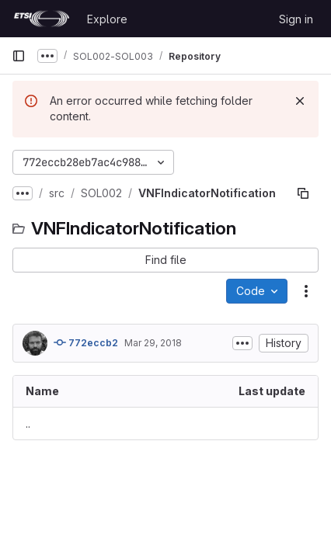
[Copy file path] (303, 193)
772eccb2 (86, 342)
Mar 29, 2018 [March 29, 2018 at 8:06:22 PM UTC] (153, 343)
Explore (107, 19)
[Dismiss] (300, 101)
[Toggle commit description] (242, 343)
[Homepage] (42, 18)
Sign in (296, 19)
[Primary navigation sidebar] (18, 55)
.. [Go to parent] (28, 423)
